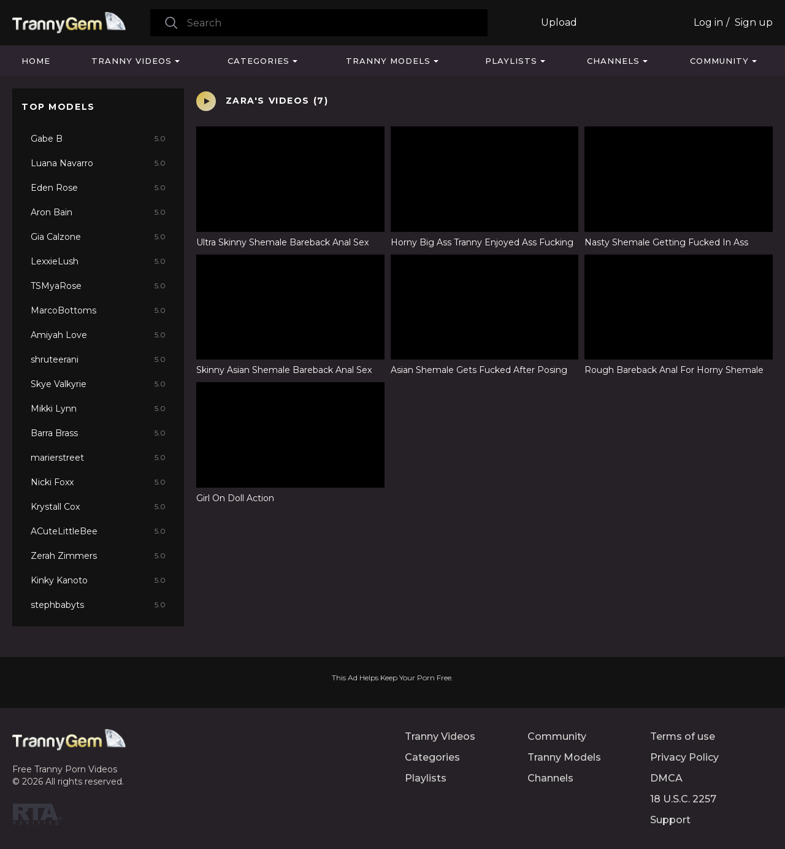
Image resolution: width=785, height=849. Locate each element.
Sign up (754, 22)
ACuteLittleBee (98, 531)
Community (719, 61)
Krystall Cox (98, 506)
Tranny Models (388, 61)
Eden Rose (98, 187)
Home (35, 61)
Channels (613, 61)
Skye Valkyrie (98, 384)
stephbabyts (98, 605)
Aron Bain (98, 212)
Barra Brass (98, 433)
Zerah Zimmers (98, 556)
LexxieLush (98, 261)
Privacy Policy (684, 757)
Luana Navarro (98, 163)
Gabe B (98, 138)
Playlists (511, 61)
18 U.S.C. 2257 (683, 799)
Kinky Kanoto (98, 580)
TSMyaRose (98, 286)
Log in (708, 22)
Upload (559, 22)
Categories (258, 61)
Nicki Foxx (98, 482)
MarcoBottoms (98, 310)
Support (670, 820)
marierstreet (98, 457)
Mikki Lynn (98, 408)
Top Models (58, 106)
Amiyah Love (98, 335)
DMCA (666, 778)
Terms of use (682, 736)
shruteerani (98, 359)
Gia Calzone (98, 237)
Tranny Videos (131, 61)
